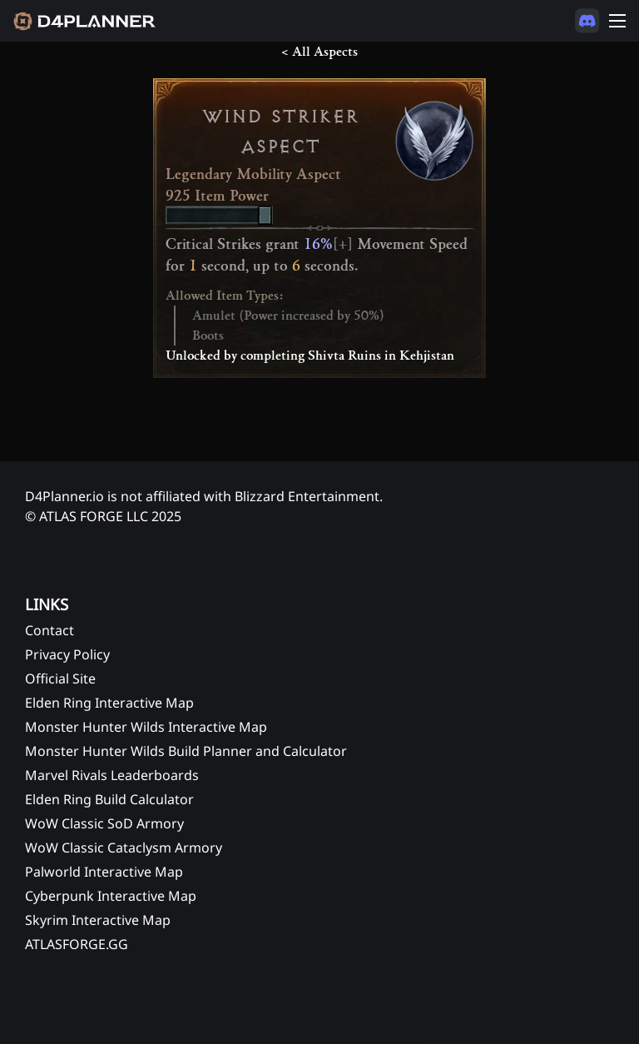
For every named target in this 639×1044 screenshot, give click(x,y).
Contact (49, 630)
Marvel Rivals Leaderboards (112, 775)
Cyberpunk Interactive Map (110, 896)
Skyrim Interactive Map (98, 920)
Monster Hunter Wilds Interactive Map (146, 727)
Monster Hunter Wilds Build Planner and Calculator (186, 751)
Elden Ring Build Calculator (109, 799)
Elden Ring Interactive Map (109, 703)
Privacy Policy (67, 654)
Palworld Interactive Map (104, 872)
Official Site (60, 678)
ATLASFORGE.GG (76, 944)
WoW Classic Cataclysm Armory (123, 847)
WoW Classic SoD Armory (104, 823)
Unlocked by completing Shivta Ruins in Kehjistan (310, 355)
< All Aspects (319, 51)
